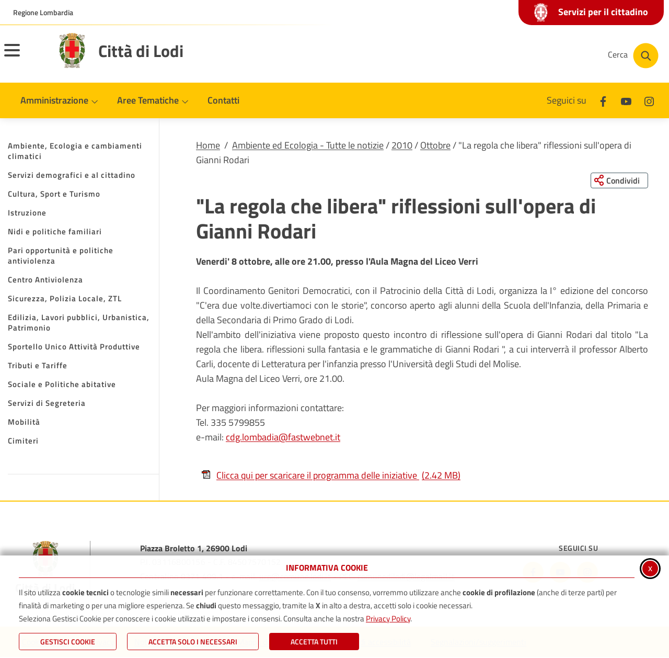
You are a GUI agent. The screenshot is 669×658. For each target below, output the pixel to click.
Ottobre (435, 145)
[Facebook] (603, 100)
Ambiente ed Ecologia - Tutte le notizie (308, 145)
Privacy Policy (388, 618)
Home (208, 145)
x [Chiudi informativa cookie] (650, 568)
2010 (401, 145)
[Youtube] (626, 100)
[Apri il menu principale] (25, 57)
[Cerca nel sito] (633, 56)
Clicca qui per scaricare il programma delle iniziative (330, 475)
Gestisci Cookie (67, 641)
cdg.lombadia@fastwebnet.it (283, 437)
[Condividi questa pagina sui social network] (619, 180)
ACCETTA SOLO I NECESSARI (192, 641)
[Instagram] (649, 100)
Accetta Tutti (314, 641)
